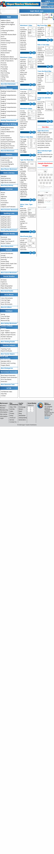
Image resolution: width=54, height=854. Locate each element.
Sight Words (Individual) (8, 182)
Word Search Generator (8, 375)
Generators (22, 420)
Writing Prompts (6, 144)
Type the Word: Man (27, 160)
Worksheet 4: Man (26, 108)
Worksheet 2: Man (26, 57)
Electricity (4, 259)
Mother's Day (5, 318)
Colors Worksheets (7, 298)
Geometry (4, 47)
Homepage (22, 407)
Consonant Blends (6, 162)
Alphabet (3, 176)
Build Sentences (6, 178)
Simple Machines (6, 265)
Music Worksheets (6, 304)
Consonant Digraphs (7, 164)
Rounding (4, 71)
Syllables (3, 205)
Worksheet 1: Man (26, 25)
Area (2, 28)
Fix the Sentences (6, 138)
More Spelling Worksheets (9, 230)
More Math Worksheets (8, 84)
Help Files (4, 394)
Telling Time (5, 77)
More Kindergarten (7, 368)
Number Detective (6, 337)
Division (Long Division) (8, 43)
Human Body (5, 261)
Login (2, 418)
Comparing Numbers (7, 30)
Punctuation (4, 203)
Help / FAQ (13, 407)
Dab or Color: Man (43, 45)
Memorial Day (5, 320)
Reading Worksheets (7, 128)
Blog (20, 413)
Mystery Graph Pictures (8, 335)
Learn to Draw (5, 302)
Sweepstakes (23, 418)
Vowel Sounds (5, 160)
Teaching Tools (6, 349)
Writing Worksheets (7, 148)
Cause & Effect (5, 129)
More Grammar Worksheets (9, 210)
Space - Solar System (7, 267)
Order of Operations (7, 61)
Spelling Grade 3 (6, 221)
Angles (3, 26)
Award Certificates (6, 351)
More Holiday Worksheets (9, 323)
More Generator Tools (8, 384)
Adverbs (3, 198)
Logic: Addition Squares (8, 333)
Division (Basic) (5, 40)
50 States (4, 280)
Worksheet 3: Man (26, 89)
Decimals (3, 39)
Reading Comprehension (8, 120)
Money (3, 55)
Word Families (5, 166)
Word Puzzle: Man (26, 236)
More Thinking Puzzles (8, 342)
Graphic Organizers (7, 140)
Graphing (4, 49)
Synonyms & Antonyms (8, 142)
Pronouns (4, 201)
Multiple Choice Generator (9, 377)
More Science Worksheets (9, 272)
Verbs (2, 194)
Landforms (4, 284)
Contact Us (13, 422)
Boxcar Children (6, 243)
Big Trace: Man (42, 25)
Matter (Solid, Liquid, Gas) (9, 263)
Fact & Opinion (5, 136)
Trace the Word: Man (44, 71)
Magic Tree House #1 (7, 241)
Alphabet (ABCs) (6, 361)
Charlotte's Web (6, 239)
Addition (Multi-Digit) (7, 22)
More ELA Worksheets (7, 151)
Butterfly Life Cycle (6, 257)
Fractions (4, 45)
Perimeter (4, 65)
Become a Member (47, 417)
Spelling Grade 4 (6, 223)
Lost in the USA (5, 339)
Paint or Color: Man (26, 137)
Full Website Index (6, 392)
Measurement (5, 53)
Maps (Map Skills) (6, 288)
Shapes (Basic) (5, 365)
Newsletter (22, 415)
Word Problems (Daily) (8, 81)
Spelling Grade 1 (6, 217)
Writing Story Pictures (7, 146)
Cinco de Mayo (5, 316)
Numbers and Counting (8, 363)
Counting (4, 32)
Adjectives (4, 197)
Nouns (3, 192)
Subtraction (4, 75)
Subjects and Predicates (8, 207)
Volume (3, 79)
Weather (3, 269)
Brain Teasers (5, 331)
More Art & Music (6, 307)
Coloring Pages (5, 300)
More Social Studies (7, 291)
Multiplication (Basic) (7, 57)
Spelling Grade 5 (6, 225)
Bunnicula (4, 237)
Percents (3, 63)
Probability (4, 69)
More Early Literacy (7, 185)
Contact (3, 396)
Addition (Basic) (5, 20)
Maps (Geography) (6, 286)
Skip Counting (5, 73)
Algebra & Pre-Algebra (8, 24)
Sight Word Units (6, 180)
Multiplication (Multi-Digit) (9, 59)
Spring (3, 314)
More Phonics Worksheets (9, 169)
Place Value (4, 67)
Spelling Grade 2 (6, 219)
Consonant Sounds (7, 158)
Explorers (4, 282)
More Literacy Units (7, 246)
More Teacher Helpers (8, 354)
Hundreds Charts (6, 51)
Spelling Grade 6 (6, 227)
